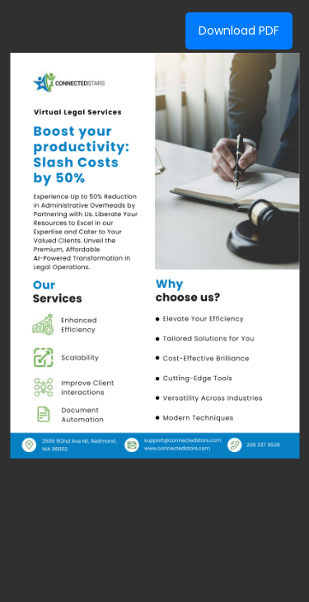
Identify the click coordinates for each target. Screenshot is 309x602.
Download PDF (239, 30)
